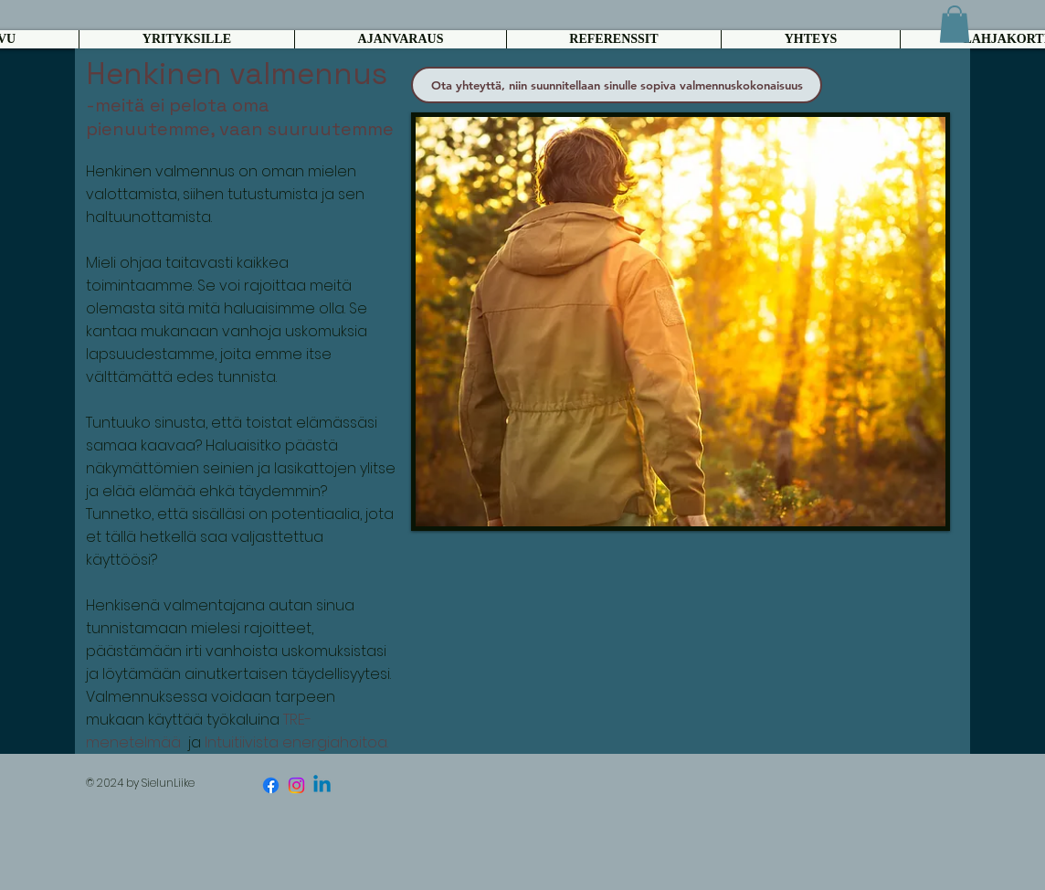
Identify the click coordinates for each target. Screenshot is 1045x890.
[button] (954, 24)
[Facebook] (270, 785)
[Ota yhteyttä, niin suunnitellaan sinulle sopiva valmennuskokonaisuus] (616, 85)
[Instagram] (296, 785)
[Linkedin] (321, 785)
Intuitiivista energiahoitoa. (296, 742)
